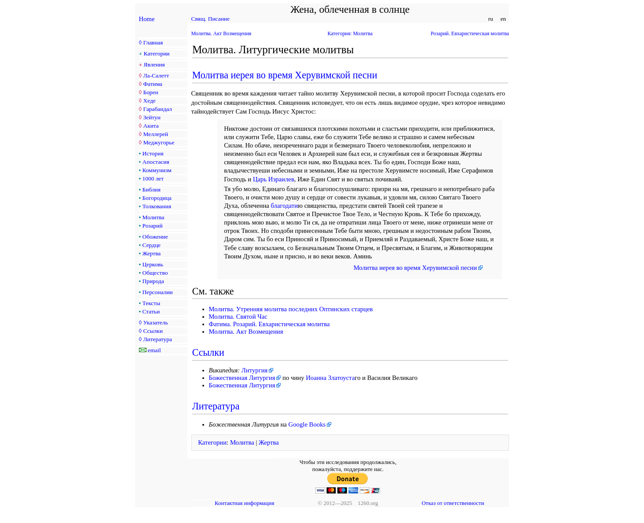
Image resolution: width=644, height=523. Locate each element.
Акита (150, 125)
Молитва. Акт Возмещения (221, 33)
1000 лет (153, 178)
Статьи (151, 311)
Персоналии (158, 292)
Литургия (255, 370)
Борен (150, 92)
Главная (153, 42)
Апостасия (156, 161)
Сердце (152, 245)
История (153, 153)
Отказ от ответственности (452, 503)
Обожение (155, 236)
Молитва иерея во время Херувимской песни (284, 75)
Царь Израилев (273, 179)
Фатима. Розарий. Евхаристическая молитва (269, 324)
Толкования (157, 206)
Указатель (155, 322)
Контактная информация (244, 503)
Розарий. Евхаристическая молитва (470, 33)
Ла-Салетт (156, 75)
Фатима (152, 84)
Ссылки (152, 331)
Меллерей (155, 134)
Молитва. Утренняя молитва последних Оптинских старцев (291, 309)
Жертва (152, 253)
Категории (157, 53)
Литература (157, 339)
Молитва (154, 217)
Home (147, 18)
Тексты (152, 303)
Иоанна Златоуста (330, 377)
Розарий (153, 225)
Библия (152, 189)
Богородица (157, 198)
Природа (153, 281)
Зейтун (151, 117)
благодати (284, 205)
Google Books (307, 424)
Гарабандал (157, 109)
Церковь (153, 264)
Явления (154, 64)
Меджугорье (158, 142)
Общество (155, 272)
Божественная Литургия (242, 377)
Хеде (149, 100)
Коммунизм (157, 170)
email (154, 350)
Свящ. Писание (210, 18)
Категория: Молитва (350, 33)
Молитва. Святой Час (238, 316)
